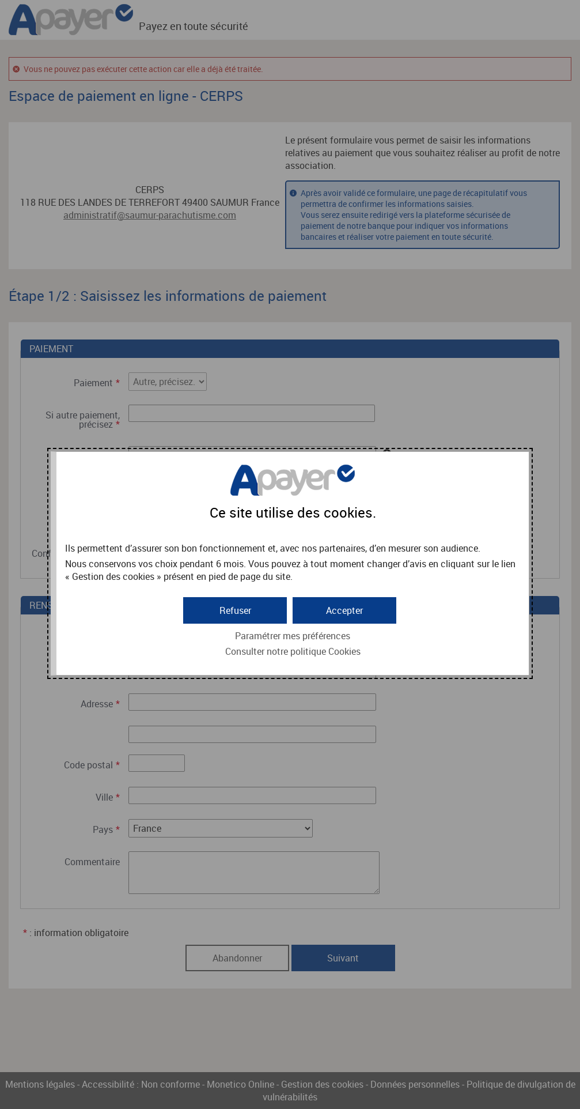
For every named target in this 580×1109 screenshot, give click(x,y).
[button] (344, 610)
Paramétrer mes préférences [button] (292, 635)
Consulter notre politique (293, 651)
